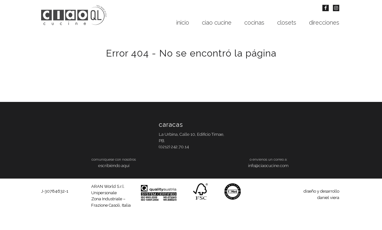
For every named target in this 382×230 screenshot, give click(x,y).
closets (286, 22)
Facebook (325, 8)
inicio (182, 22)
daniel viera (328, 197)
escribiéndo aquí (113, 165)
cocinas (254, 22)
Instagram (336, 8)
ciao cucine (216, 22)
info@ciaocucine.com (268, 165)
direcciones (324, 22)
